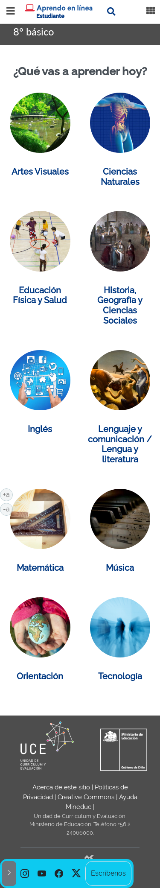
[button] (9, 873)
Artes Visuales (40, 171)
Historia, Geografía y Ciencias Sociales (120, 305)
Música (120, 568)
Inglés (40, 429)
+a (8, 494)
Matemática (40, 568)
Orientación (40, 676)
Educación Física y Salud (40, 295)
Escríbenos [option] (108, 873)
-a (8, 508)
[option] (24, 873)
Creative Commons (86, 797)
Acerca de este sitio (61, 787)
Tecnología (120, 676)
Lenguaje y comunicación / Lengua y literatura (120, 444)
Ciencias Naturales (120, 176)
